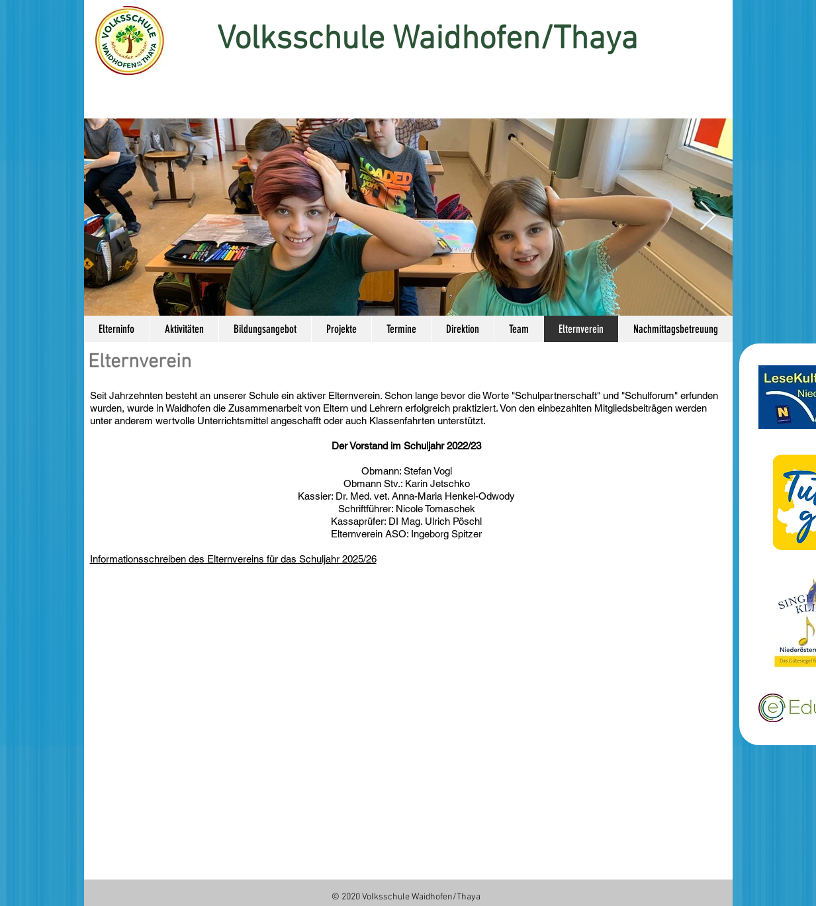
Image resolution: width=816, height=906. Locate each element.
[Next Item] (708, 216)
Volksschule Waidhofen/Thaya (427, 40)
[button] (264, 329)
